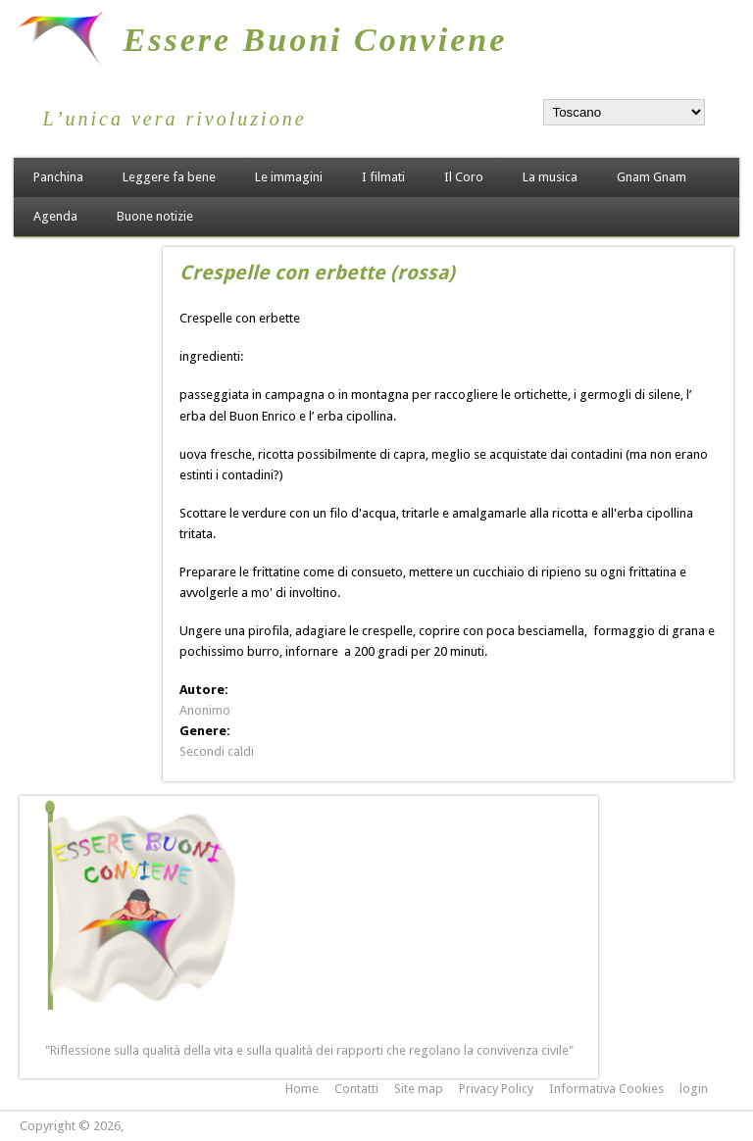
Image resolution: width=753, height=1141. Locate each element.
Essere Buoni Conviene (316, 40)
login (693, 1088)
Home (302, 1088)
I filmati (383, 177)
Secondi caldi (216, 751)
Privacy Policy (496, 1088)
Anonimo (204, 710)
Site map (418, 1088)
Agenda (55, 216)
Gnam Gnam (651, 177)
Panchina (58, 177)
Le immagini (289, 177)
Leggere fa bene (169, 177)
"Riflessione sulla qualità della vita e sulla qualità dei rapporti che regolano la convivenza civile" (309, 1050)
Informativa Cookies (606, 1088)
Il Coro (463, 177)
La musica (550, 177)
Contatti (356, 1088)
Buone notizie (155, 216)
